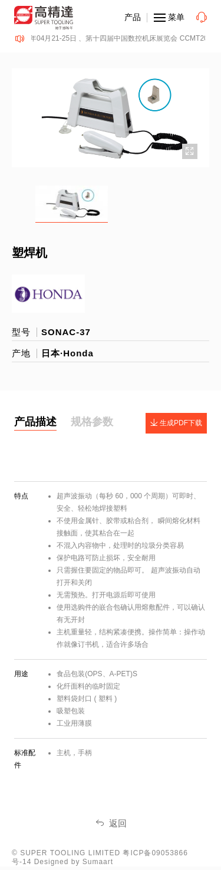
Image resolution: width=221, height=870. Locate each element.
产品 (132, 17)
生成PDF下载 (176, 423)
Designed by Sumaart (73, 862)
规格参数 (92, 422)
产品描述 (35, 422)
